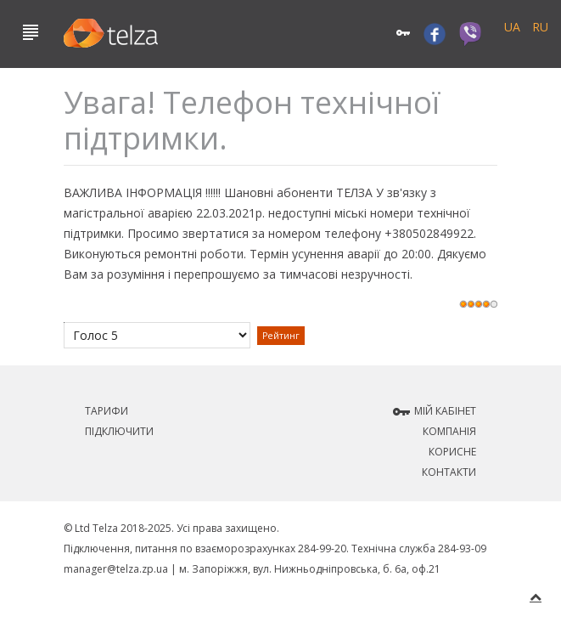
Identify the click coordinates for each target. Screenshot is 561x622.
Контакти (449, 472)
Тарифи (106, 411)
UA (514, 27)
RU (540, 27)
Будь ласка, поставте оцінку (64, 322)
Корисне (452, 451)
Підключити (119, 431)
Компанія (449, 431)
